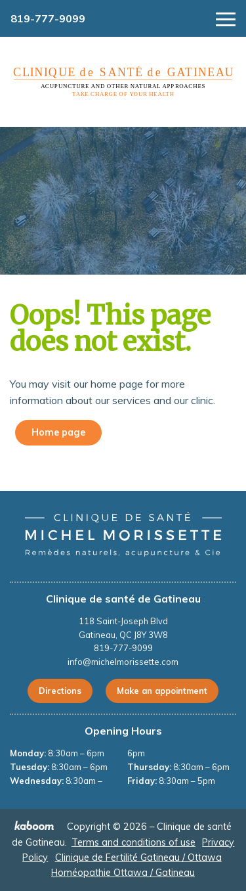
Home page (58, 432)
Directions (60, 690)
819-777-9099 (47, 18)
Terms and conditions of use (133, 842)
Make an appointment (162, 690)
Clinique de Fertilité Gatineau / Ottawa (138, 857)
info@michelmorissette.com (123, 661)
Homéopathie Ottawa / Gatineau (123, 873)
